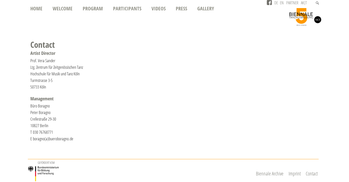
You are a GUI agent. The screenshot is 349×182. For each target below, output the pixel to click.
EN (282, 3)
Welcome (63, 8)
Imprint (295, 173)
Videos (158, 8)
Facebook (269, 2)
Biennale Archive (269, 173)
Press (181, 8)
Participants (127, 8)
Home (36, 8)
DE (276, 3)
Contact (312, 173)
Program (93, 8)
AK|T (304, 3)
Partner (292, 3)
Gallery (205, 8)
